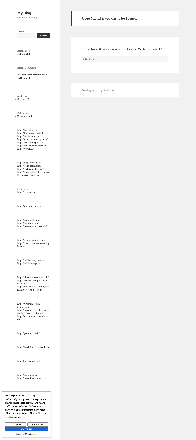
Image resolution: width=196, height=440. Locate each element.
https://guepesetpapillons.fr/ (35, 313)
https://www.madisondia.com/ (32, 145)
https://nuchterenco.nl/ (28, 136)
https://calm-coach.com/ (29, 165)
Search (20, 31)
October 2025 (24, 99)
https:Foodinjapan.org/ (28, 361)
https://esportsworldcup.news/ (32, 139)
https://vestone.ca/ (26, 192)
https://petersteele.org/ (28, 375)
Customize (15, 424)
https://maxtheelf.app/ (28, 220)
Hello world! (23, 54)
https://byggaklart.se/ (27, 130)
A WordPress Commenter (30, 74)
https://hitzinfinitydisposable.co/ (33, 347)
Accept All (26, 429)
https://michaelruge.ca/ (28, 263)
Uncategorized (24, 116)
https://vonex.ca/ (25, 148)
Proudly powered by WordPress (98, 90)
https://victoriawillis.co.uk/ (30, 169)
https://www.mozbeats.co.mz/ (32, 226)
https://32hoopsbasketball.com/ (32, 133)
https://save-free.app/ (31, 289)
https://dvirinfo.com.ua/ (29, 206)
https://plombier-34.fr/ (28, 333)
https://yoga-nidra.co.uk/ (29, 162)
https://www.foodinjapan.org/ (32, 378)
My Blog (24, 12)
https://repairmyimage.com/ (31, 240)
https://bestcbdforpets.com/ (31, 142)
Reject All (38, 424)
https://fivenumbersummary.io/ (33, 277)
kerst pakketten (25, 189)
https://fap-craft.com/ (27, 223)
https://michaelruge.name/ (30, 260)
